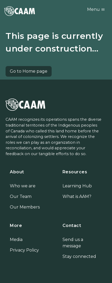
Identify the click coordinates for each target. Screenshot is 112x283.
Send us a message (72, 242)
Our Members (25, 207)
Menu (96, 9)
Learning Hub (77, 185)
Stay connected (79, 256)
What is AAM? (76, 196)
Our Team (21, 196)
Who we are (22, 185)
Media (16, 239)
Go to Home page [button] (28, 71)
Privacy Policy (24, 250)
